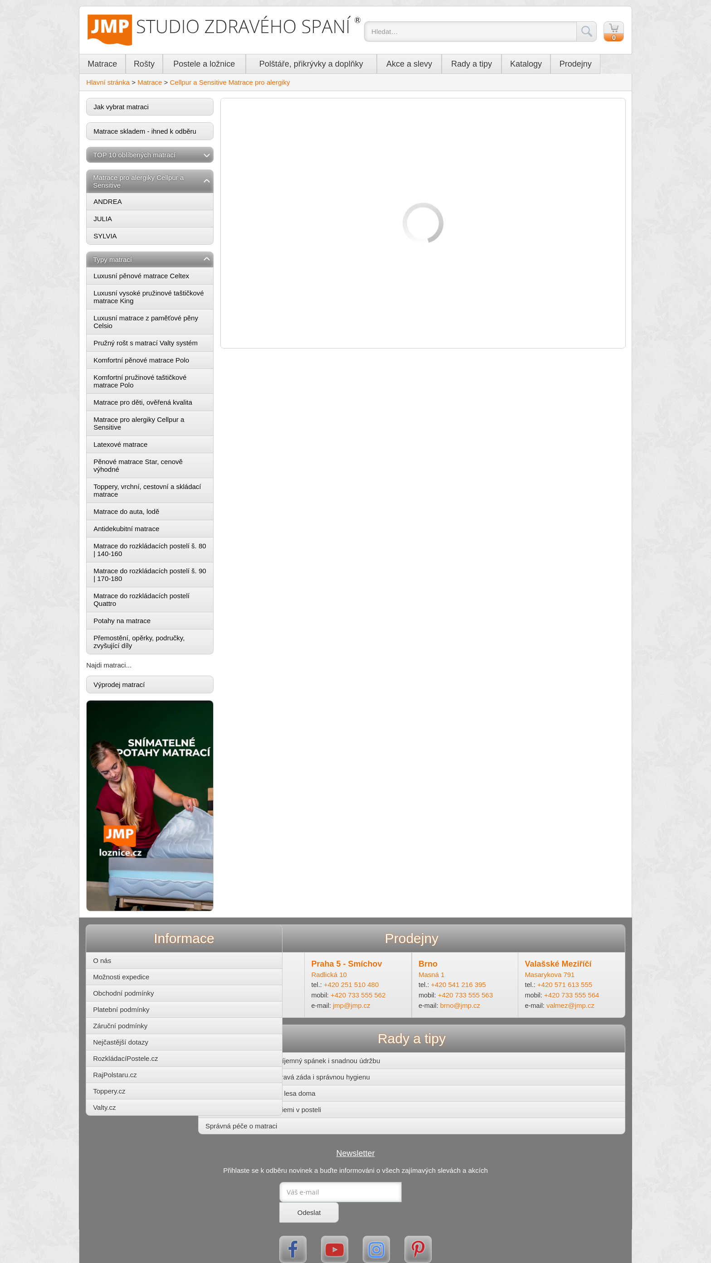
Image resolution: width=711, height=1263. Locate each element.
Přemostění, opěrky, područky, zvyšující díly (154, 644)
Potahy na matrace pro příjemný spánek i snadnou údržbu (323, 1052)
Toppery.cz (125, 1082)
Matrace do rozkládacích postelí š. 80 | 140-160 (161, 552)
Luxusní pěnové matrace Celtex (157, 278)
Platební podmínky (137, 1001)
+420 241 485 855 (276, 976)
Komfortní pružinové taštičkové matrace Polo (155, 383)
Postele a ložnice (220, 65)
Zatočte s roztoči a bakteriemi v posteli (294, 1101)
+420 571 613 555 (561, 976)
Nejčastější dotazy (137, 1033)
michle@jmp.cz (281, 997)
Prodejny (591, 65)
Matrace (118, 65)
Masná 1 (439, 966)
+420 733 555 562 (378, 986)
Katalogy (542, 65)
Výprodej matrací (135, 687)
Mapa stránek (378, 1259)
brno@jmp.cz (468, 997)
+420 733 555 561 (283, 986)
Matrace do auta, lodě (142, 514)
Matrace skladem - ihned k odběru (160, 133)
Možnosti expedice (137, 968)
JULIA (118, 221)
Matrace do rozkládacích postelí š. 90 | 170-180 (161, 577)
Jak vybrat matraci (137, 109)
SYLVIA (120, 238)
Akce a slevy (425, 65)
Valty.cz (120, 1099)
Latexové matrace (136, 446)
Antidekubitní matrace (142, 531)
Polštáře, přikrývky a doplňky (327, 65)
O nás (118, 952)
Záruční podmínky (136, 1017)
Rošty (160, 65)
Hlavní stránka (124, 84)
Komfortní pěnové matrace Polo (157, 362)
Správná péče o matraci (272, 1117)
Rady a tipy (487, 65)
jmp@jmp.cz (371, 997)
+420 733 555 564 (568, 986)
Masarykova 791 (545, 966)
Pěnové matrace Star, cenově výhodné (154, 467)
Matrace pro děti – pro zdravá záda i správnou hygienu (318, 1068)
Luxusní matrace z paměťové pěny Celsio (161, 324)
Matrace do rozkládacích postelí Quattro (157, 602)
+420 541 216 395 (465, 976)
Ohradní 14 (253, 966)
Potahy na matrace (137, 623)
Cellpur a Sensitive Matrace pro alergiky (245, 84)
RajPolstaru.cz (131, 1066)
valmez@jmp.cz (567, 997)
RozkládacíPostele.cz (141, 1050)
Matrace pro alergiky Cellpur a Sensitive (154, 425)
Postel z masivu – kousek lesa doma (291, 1085)
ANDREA (123, 204)
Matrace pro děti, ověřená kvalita (158, 404)
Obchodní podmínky (139, 984)
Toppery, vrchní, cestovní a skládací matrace (149, 492)
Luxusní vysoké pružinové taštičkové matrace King (148, 299)
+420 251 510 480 (370, 976)
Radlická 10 (348, 966)
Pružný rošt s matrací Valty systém (161, 345)
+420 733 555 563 (473, 986)
